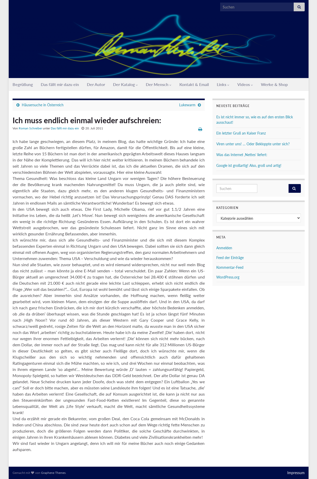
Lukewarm (187, 105)
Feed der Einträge (230, 257)
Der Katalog (125, 84)
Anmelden (224, 248)
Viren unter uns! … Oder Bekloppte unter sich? (253, 144)
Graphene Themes (53, 473)
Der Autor (96, 84)
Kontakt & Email (194, 84)
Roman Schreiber (30, 128)
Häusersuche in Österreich (43, 105)
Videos (245, 84)
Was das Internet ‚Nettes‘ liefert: (241, 154)
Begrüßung (23, 84)
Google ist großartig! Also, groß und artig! (248, 165)
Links (223, 84)
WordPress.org (227, 277)
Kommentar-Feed (229, 267)
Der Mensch (158, 84)
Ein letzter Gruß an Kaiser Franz (241, 133)
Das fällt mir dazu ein (60, 84)
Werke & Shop (274, 84)
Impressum (296, 473)
